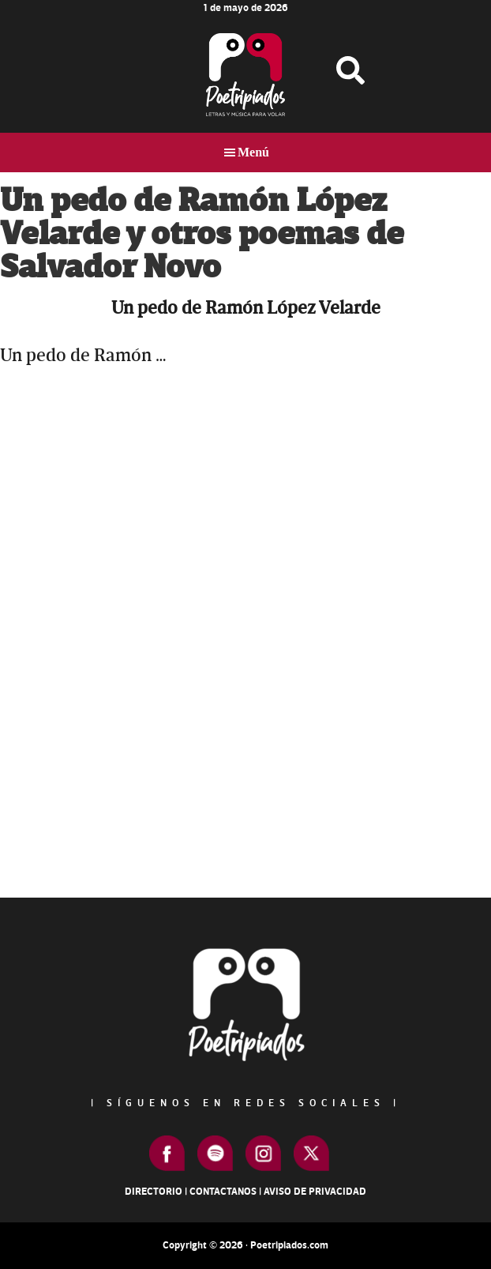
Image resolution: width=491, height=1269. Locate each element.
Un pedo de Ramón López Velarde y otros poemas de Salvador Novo (201, 234)
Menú (253, 152)
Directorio (153, 1191)
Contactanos (223, 1191)
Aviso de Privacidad (315, 1191)
